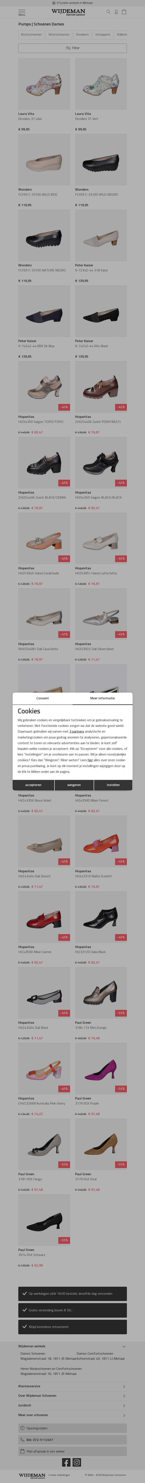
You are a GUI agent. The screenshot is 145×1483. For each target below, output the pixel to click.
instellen (113, 785)
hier (90, 760)
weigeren (74, 785)
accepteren (33, 785)
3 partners (76, 731)
